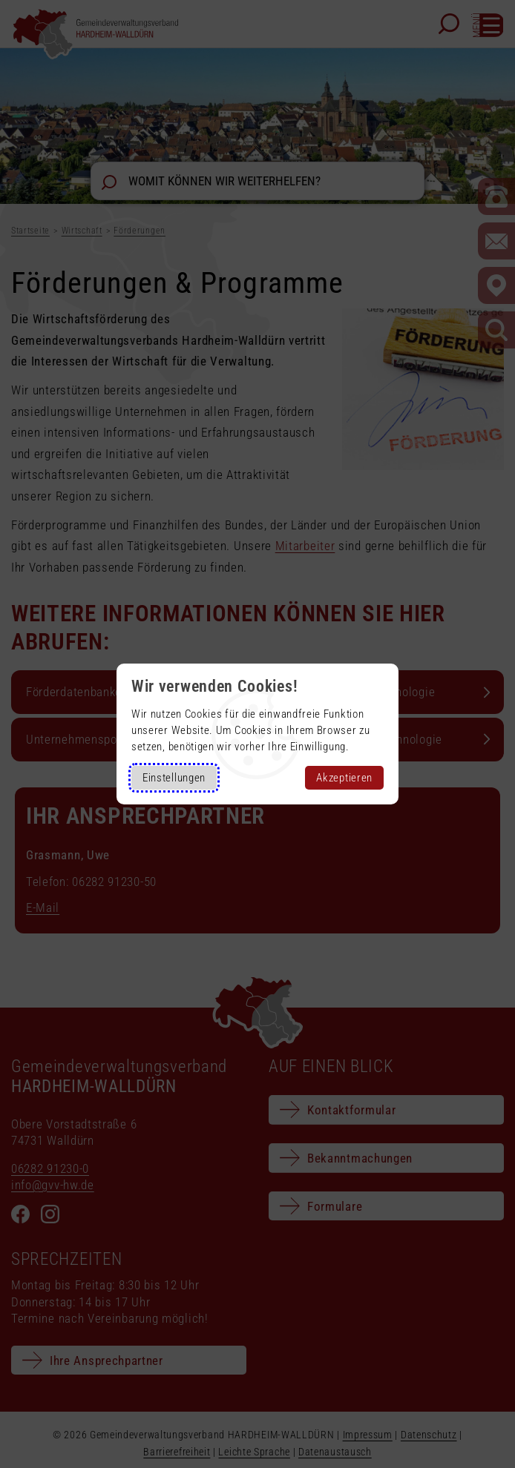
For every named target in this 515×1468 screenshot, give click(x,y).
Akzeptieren (344, 777)
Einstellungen (174, 777)
